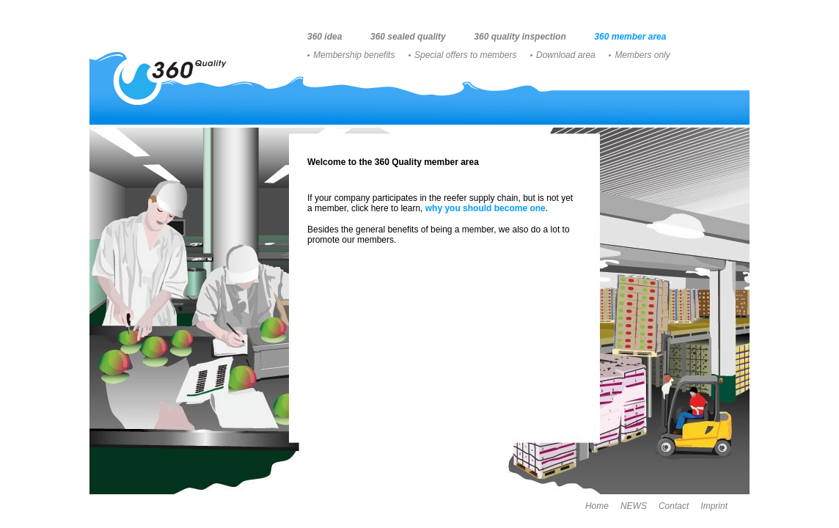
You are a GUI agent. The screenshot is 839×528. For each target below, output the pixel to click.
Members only (642, 55)
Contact (674, 506)
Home (597, 506)
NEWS (633, 506)
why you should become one (485, 208)
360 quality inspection (519, 37)
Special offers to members (465, 55)
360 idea (324, 37)
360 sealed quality (408, 37)
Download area (566, 55)
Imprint (714, 506)
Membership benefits (354, 55)
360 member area (630, 37)
